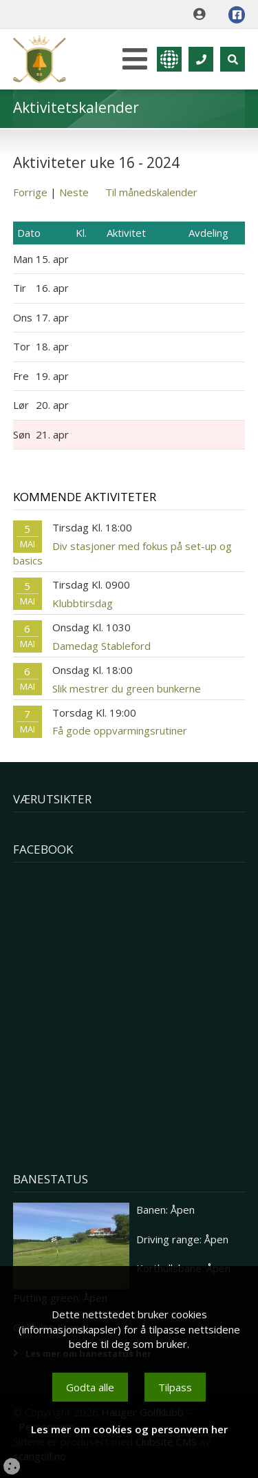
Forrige (30, 192)
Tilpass (175, 1387)
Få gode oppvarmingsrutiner (119, 730)
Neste (74, 192)
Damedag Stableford (101, 646)
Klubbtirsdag (82, 603)
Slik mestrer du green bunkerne (126, 688)
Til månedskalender (151, 192)
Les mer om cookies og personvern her (129, 1429)
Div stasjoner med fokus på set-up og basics (122, 553)
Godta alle (90, 1387)
